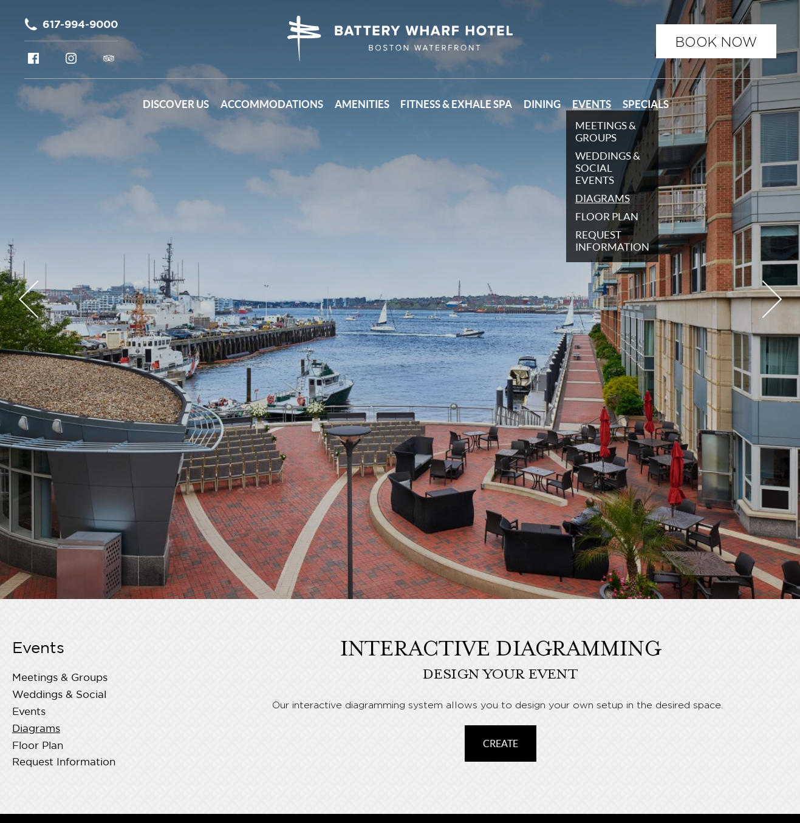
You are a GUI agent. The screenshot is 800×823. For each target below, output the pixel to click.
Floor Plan (37, 746)
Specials (646, 104)
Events (591, 104)
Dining (542, 104)
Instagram (71, 58)
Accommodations (272, 104)
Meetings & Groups (60, 678)
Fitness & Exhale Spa (456, 104)
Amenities (362, 104)
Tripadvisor (109, 58)
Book (716, 42)
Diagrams (36, 729)
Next (762, 299)
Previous (37, 299)
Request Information (63, 762)
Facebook (33, 58)
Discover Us (176, 104)
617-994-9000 (80, 24)
